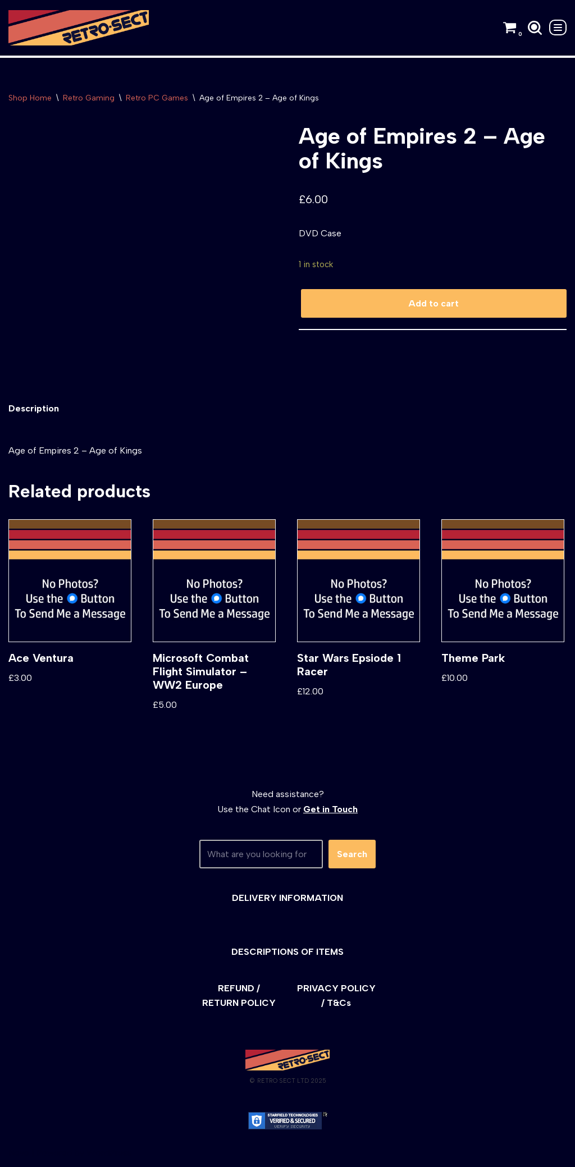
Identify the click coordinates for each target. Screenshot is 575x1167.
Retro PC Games (157, 98)
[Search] (535, 28)
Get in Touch (330, 809)
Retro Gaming (89, 98)
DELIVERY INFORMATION (287, 898)
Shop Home (30, 98)
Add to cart (433, 303)
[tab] (33, 408)
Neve (18, 1152)
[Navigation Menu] (558, 27)
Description (33, 408)
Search (352, 854)
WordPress (109, 1152)
